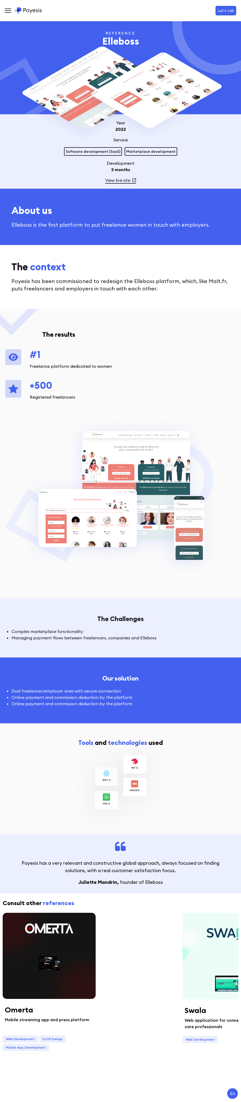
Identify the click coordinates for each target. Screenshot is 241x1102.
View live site (120, 180)
